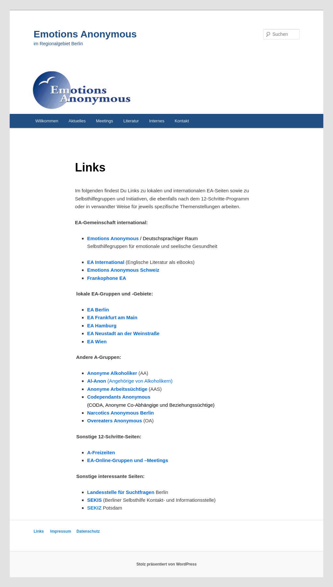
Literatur (131, 120)
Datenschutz (88, 531)
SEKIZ (94, 508)
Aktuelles (77, 120)
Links (38, 531)
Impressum (60, 531)
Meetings (104, 120)
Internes (156, 120)
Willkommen (46, 120)
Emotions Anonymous (85, 34)
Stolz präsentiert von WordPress (166, 564)
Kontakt (182, 120)
